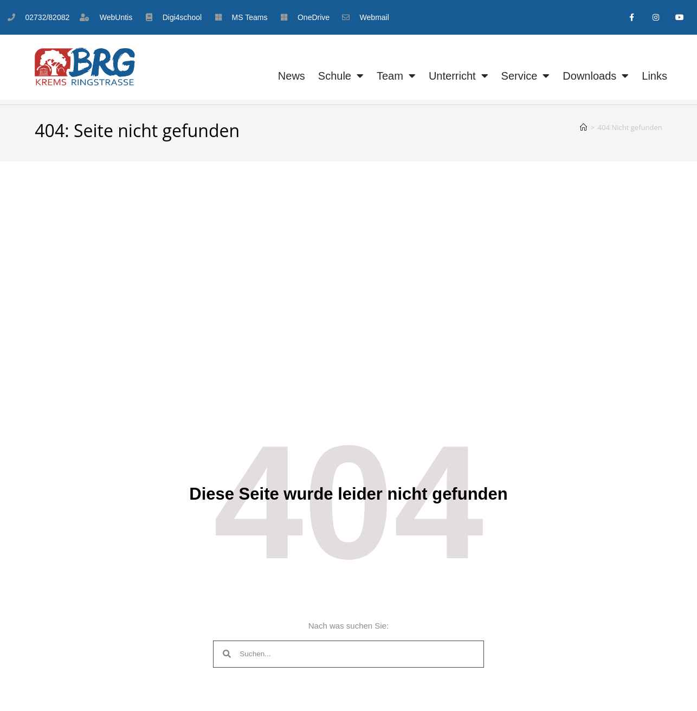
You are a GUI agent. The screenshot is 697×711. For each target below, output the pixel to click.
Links (654, 76)
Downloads (596, 76)
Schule (341, 76)
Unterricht (458, 76)
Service (525, 76)
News (291, 76)
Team (396, 76)
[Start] (583, 127)
